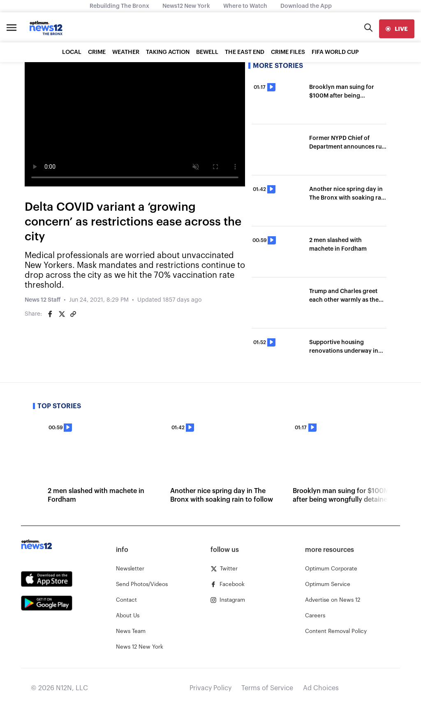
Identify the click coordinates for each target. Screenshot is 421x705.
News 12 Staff (42, 300)
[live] (396, 28)
